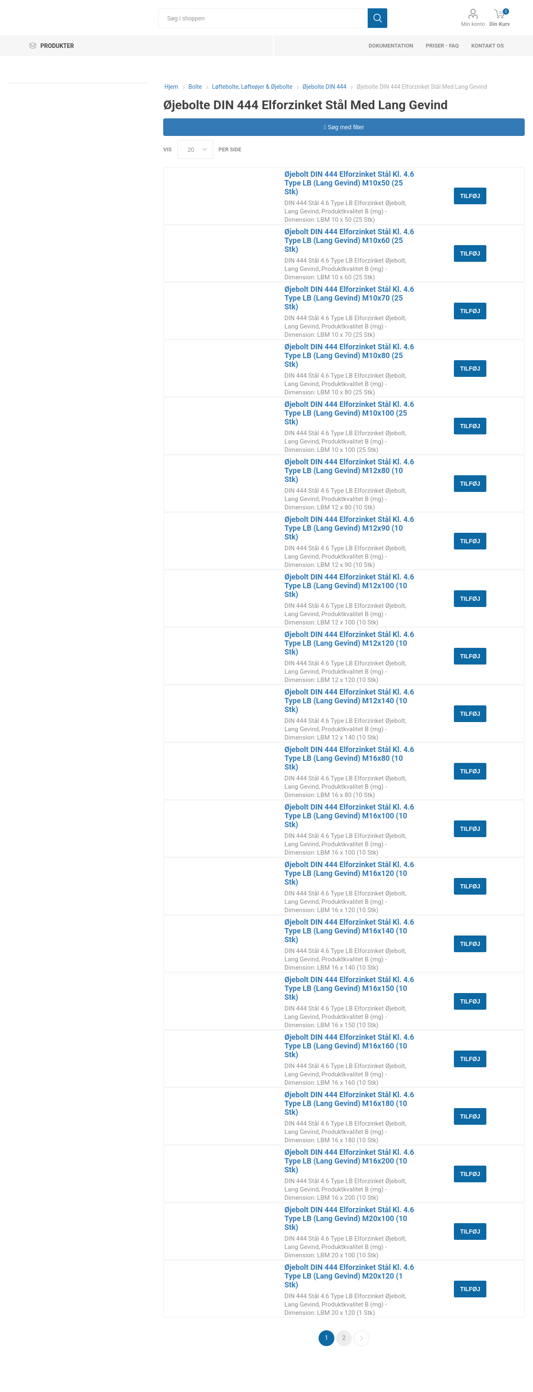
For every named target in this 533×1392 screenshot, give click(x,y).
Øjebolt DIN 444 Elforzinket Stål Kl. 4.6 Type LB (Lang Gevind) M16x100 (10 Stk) (349, 816)
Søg (377, 18)
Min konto (473, 24)
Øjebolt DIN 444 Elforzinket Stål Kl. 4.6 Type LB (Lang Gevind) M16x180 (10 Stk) (349, 1103)
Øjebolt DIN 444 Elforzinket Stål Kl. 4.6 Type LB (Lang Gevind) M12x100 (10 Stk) (349, 585)
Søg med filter (344, 127)
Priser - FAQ (442, 46)
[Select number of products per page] (195, 149)
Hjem (171, 86)
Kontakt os (487, 46)
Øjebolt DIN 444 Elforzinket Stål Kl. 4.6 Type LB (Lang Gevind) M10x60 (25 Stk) (349, 240)
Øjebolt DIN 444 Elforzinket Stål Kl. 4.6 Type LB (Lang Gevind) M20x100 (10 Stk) (349, 1218)
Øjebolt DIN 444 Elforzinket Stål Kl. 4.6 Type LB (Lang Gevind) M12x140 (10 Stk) (349, 700)
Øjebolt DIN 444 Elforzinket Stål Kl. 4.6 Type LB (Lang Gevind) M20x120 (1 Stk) (349, 1276)
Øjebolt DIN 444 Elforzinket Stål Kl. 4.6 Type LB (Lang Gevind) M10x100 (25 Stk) (349, 413)
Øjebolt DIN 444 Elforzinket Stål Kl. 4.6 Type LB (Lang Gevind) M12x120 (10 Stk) (349, 643)
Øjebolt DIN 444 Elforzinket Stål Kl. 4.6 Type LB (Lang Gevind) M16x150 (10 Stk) (349, 988)
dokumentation (391, 46)
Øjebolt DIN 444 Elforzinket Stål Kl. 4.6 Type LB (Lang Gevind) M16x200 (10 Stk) (349, 1161)
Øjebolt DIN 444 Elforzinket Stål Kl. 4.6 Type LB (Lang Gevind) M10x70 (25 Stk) (349, 298)
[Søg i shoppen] (263, 18)
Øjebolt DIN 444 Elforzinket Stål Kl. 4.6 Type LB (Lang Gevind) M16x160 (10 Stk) (349, 1046)
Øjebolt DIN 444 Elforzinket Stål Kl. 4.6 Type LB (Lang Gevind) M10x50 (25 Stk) (349, 183)
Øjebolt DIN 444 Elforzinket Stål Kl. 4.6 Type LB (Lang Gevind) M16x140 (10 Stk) (349, 931)
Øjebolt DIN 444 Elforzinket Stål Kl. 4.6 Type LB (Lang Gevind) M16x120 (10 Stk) (349, 873)
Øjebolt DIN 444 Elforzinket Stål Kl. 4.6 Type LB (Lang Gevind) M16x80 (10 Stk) (349, 758)
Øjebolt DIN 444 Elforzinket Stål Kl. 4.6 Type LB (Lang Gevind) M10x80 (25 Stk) (349, 355)
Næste (361, 1338)
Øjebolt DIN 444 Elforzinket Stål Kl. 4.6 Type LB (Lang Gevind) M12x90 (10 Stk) (349, 528)
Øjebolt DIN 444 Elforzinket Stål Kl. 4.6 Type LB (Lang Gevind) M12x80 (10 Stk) (349, 470)
